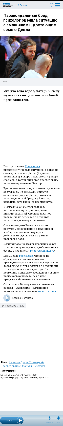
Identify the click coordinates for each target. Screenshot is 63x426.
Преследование (11, 366)
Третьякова (32, 166)
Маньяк (27, 366)
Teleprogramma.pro (42, 250)
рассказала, (26, 255)
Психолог (39, 366)
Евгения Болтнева (22, 298)
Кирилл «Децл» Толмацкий (26, 362)
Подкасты (49, 422)
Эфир (58, 422)
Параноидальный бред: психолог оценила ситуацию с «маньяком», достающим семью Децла (30, 22)
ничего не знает (48, 291)
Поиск (51, 5)
